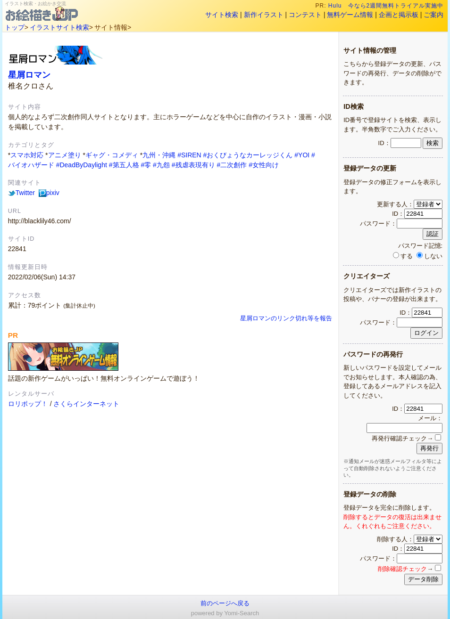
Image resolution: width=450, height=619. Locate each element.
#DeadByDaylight (81, 165)
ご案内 (433, 14)
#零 (146, 165)
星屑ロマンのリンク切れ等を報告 (286, 318)
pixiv (49, 192)
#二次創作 (232, 165)
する (403, 256)
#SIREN (189, 155)
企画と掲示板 (398, 14)
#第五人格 (124, 165)
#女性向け (264, 165)
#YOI (301, 155)
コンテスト (305, 14)
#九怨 (161, 165)
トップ (15, 27)
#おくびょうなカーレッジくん (248, 155)
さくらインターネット (86, 403)
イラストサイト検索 (59, 27)
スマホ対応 (26, 155)
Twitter (21, 192)
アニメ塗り (64, 155)
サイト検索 (221, 14)
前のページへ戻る (225, 603)
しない (429, 256)
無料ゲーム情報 (350, 14)
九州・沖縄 (158, 155)
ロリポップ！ (28, 403)
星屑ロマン (29, 75)
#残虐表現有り (193, 165)
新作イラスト (263, 14)
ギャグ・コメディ (111, 155)
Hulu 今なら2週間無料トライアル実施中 (386, 5)
